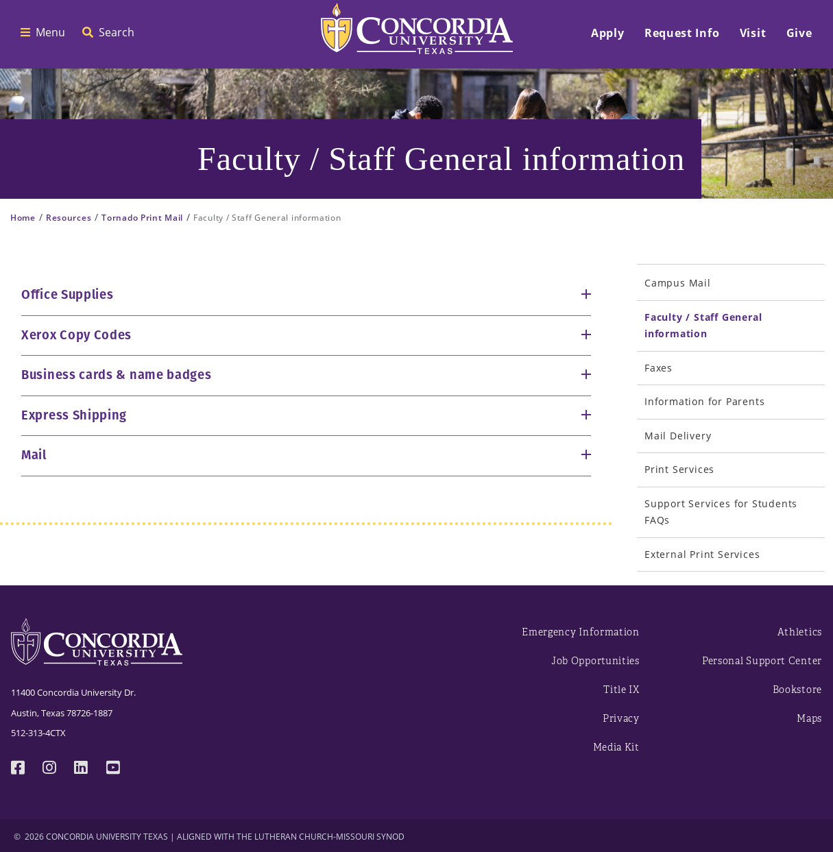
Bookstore (797, 690)
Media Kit (616, 747)
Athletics (799, 632)
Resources (68, 217)
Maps (809, 719)
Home (23, 217)
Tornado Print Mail (142, 217)
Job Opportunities (595, 661)
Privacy (621, 719)
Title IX (621, 690)
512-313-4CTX (38, 733)
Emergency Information (581, 632)
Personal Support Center (762, 661)
